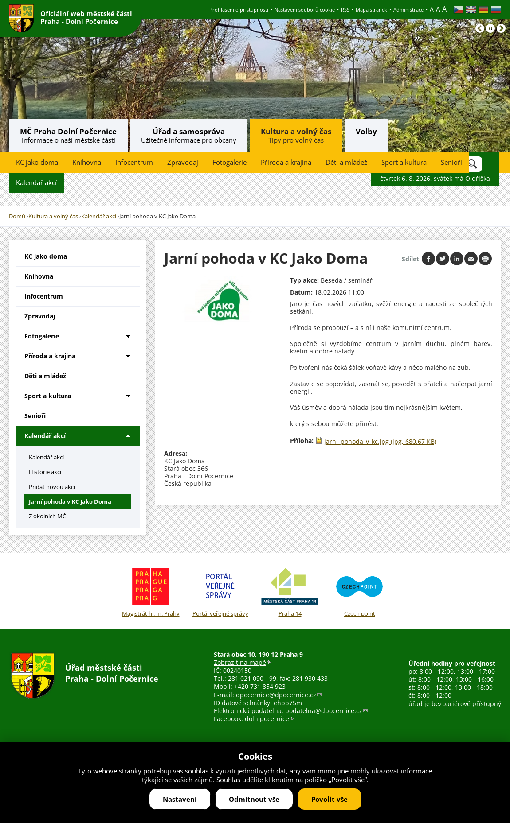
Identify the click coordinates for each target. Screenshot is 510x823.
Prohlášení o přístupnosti (238, 9)
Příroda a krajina (286, 162)
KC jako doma (37, 162)
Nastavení (180, 799)
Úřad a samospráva (189, 131)
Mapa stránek (371, 9)
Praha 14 (289, 590)
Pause (490, 28)
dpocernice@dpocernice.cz (279, 695)
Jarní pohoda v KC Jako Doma (70, 501)
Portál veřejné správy (220, 590)
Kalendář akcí (36, 182)
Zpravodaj (182, 162)
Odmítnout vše (254, 799)
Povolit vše (329, 799)
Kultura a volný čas (296, 131)
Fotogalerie (229, 162)
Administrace (408, 9)
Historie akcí (45, 472)
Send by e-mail (471, 258)
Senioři (451, 162)
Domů (17, 216)
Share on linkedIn (456, 258)
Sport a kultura (404, 162)
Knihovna (86, 162)
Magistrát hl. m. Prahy (150, 590)
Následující (501, 28)
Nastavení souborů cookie (305, 9)
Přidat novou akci (52, 487)
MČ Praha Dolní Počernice (68, 131)
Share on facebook (428, 258)
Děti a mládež (346, 162)
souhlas (196, 770)
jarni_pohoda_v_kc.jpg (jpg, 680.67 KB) (380, 441)
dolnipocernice (269, 718)
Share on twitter (442, 258)
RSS (345, 9)
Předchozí (479, 28)
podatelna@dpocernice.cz (326, 711)
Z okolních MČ (47, 516)
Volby (366, 131)
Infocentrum (134, 162)
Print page (485, 258)
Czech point (359, 590)
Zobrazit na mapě (242, 662)
